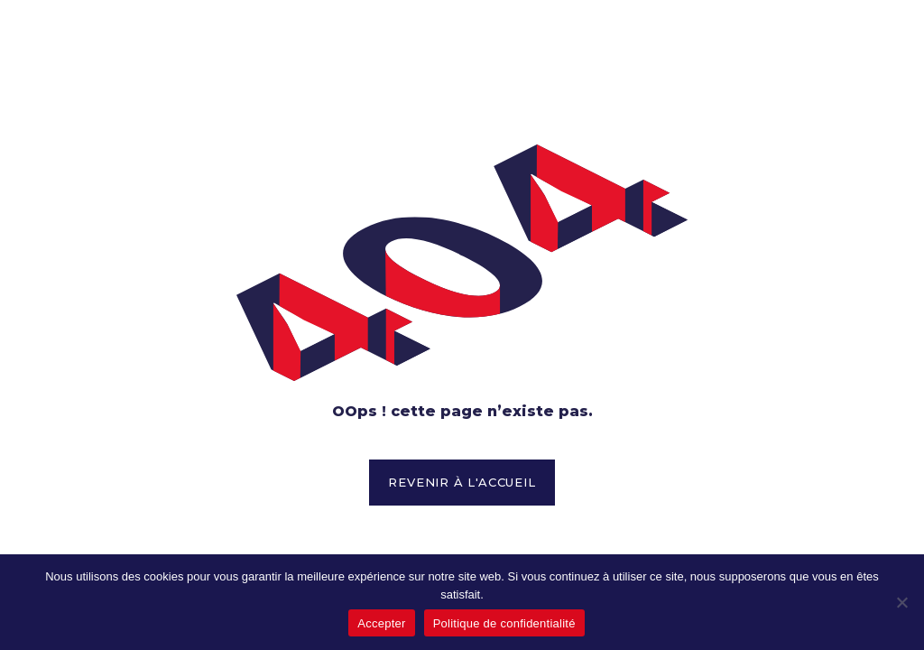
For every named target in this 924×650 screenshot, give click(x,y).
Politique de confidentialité (504, 623)
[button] (461, 483)
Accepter (381, 623)
